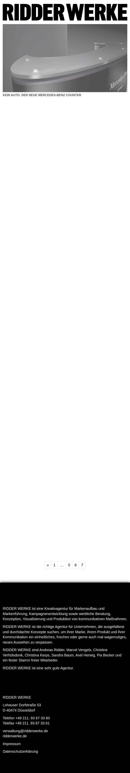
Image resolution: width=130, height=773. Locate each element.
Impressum (12, 744)
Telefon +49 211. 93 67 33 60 (26, 718)
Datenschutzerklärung (20, 751)
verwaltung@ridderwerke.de (25, 731)
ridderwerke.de (15, 736)
